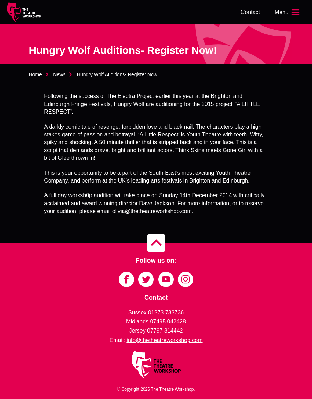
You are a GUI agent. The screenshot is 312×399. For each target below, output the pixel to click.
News (59, 74)
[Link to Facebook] (126, 279)
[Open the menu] (288, 12)
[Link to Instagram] (185, 279)
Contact (250, 12)
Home (35, 74)
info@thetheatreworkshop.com (164, 340)
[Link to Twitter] (146, 279)
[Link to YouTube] (166, 279)
